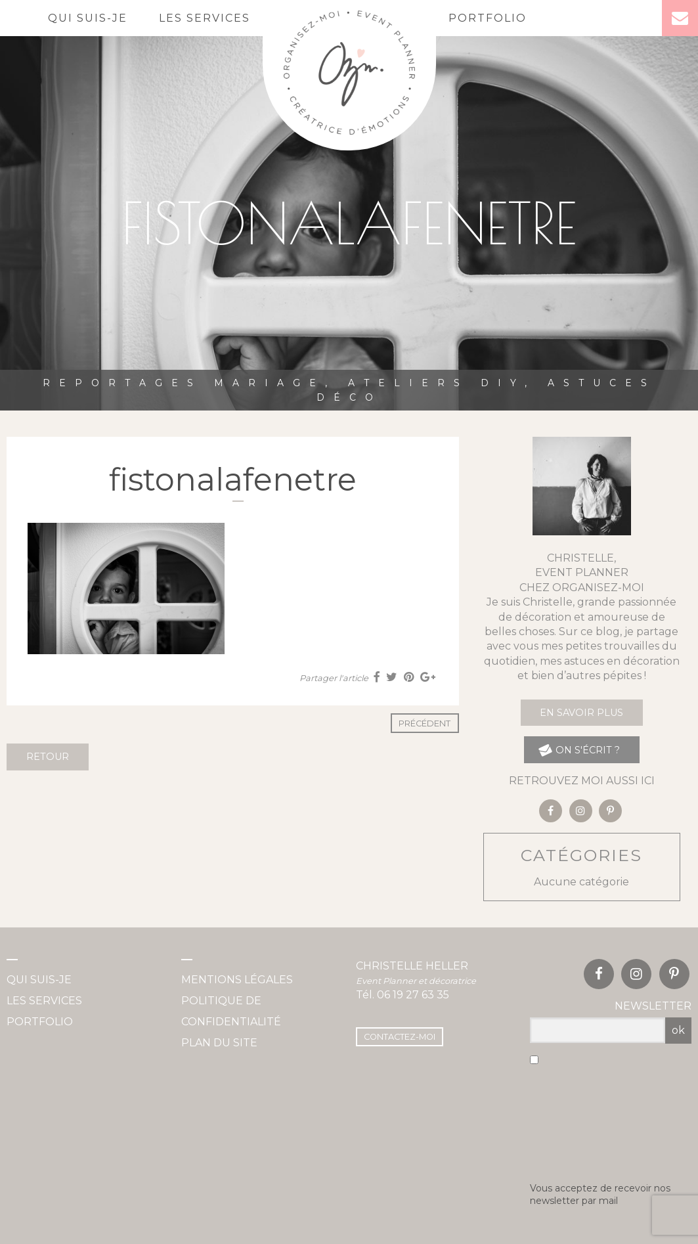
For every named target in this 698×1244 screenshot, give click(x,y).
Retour (47, 757)
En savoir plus (581, 713)
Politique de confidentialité (231, 1011)
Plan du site (219, 1042)
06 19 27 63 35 (413, 995)
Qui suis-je (87, 18)
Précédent (424, 723)
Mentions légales (237, 979)
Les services (204, 18)
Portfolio (487, 18)
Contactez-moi (399, 1037)
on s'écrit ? (579, 749)
